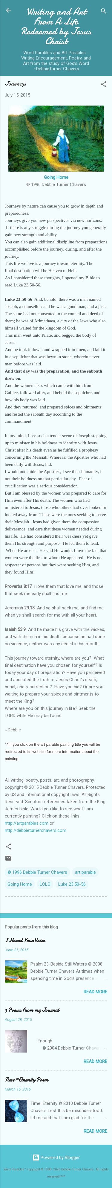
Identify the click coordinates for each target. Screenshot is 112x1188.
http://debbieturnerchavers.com (35, 830)
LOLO (45, 884)
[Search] (103, 12)
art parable (85, 872)
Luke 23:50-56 (72, 884)
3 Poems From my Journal (32, 1010)
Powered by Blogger (56, 1157)
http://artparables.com (26, 823)
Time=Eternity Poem (26, 1080)
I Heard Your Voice (25, 940)
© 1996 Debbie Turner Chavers (37, 872)
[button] (103, 85)
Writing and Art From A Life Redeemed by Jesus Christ (56, 26)
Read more (95, 992)
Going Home (56, 177)
